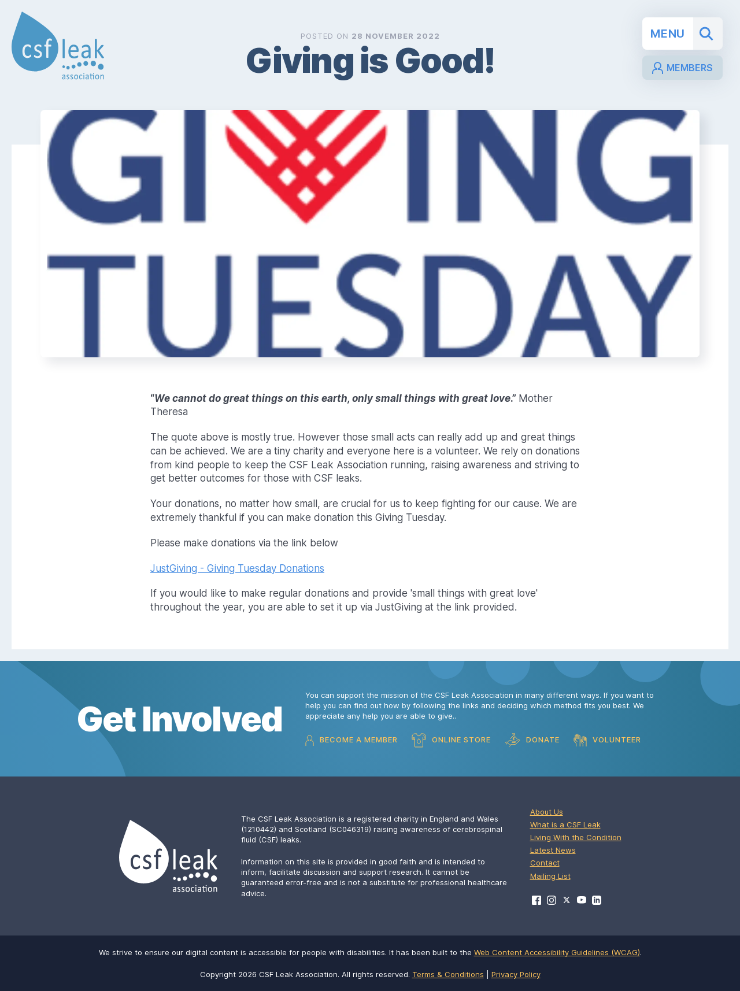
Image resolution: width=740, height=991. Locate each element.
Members (682, 68)
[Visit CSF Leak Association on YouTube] (581, 899)
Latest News (553, 850)
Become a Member (351, 740)
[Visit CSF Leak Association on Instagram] (551, 900)
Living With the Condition (575, 837)
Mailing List (550, 876)
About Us (546, 811)
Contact (545, 862)
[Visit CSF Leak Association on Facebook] (536, 900)
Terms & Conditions (448, 974)
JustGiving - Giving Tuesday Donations (237, 568)
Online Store (451, 740)
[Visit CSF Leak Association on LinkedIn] (596, 900)
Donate (532, 740)
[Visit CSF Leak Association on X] (566, 899)
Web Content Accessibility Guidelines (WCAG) (557, 952)
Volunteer (607, 740)
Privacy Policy (516, 974)
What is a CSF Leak (565, 824)
